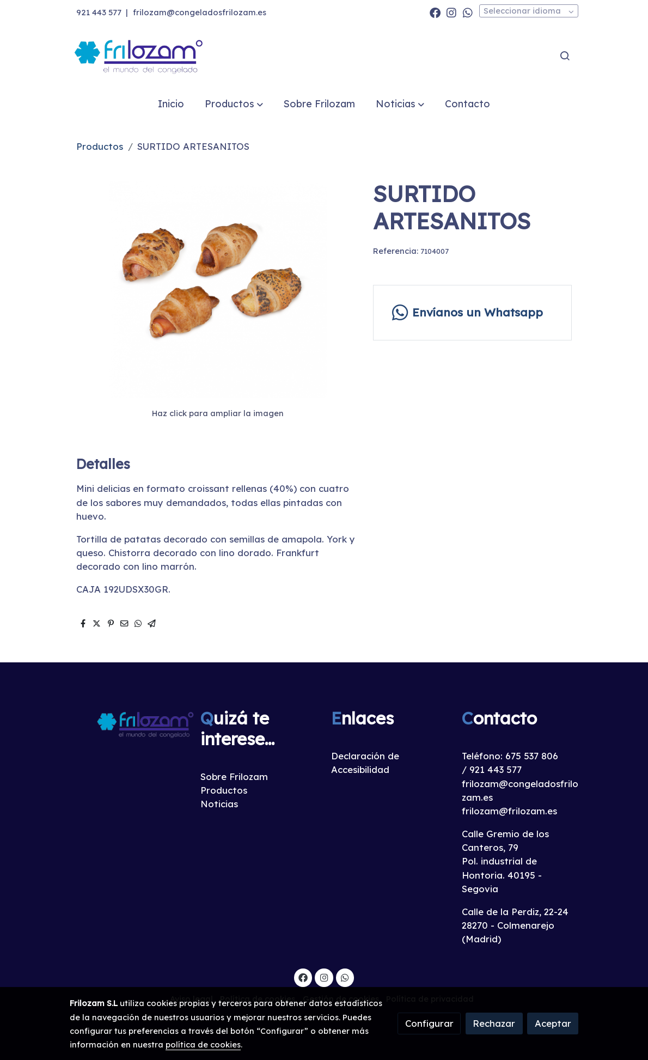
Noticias (219, 803)
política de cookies (203, 1044)
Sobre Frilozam (234, 776)
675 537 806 (531, 756)
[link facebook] (435, 12)
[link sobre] (128, 723)
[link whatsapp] (468, 12)
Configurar (429, 1023)
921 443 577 (98, 12)
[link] (139, 56)
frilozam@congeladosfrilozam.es (199, 12)
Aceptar (553, 1023)
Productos (99, 146)
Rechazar (494, 1023)
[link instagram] (451, 12)
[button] (233, 104)
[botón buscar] (564, 55)
